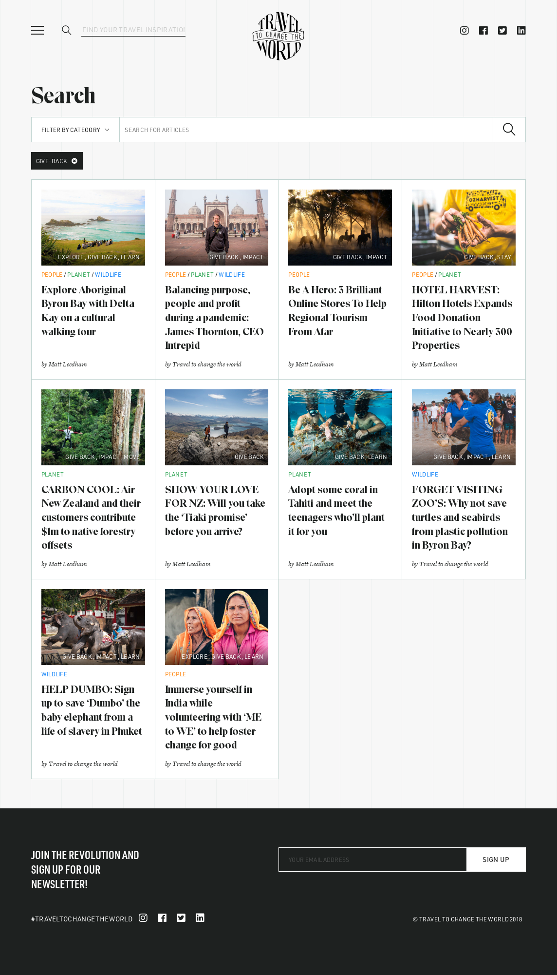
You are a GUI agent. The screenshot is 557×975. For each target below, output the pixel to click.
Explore (71, 257)
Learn (130, 257)
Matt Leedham (68, 364)
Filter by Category (75, 129)
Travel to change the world (206, 364)
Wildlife (108, 274)
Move (132, 456)
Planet (78, 274)
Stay (504, 257)
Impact (253, 257)
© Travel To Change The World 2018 (467, 919)
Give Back (102, 257)
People (52, 274)
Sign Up (496, 859)
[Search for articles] (306, 129)
